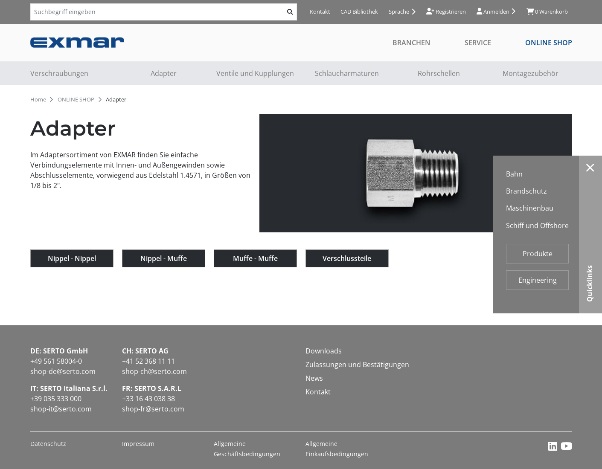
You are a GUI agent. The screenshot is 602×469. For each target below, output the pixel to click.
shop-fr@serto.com (153, 409)
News (314, 378)
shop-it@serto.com (61, 409)
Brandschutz (526, 191)
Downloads (323, 351)
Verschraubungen (59, 73)
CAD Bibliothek (359, 11)
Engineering (537, 280)
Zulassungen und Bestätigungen (357, 364)
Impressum (138, 444)
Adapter (164, 73)
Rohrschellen (439, 73)
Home (38, 99)
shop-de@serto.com (63, 371)
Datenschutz (48, 444)
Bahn (514, 174)
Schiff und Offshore (537, 225)
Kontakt (320, 11)
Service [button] (478, 42)
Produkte (538, 253)
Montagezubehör (530, 73)
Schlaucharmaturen (347, 73)
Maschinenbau (529, 208)
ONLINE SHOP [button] (548, 42)
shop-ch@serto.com (154, 371)
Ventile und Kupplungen (255, 73)
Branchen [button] (411, 42)
